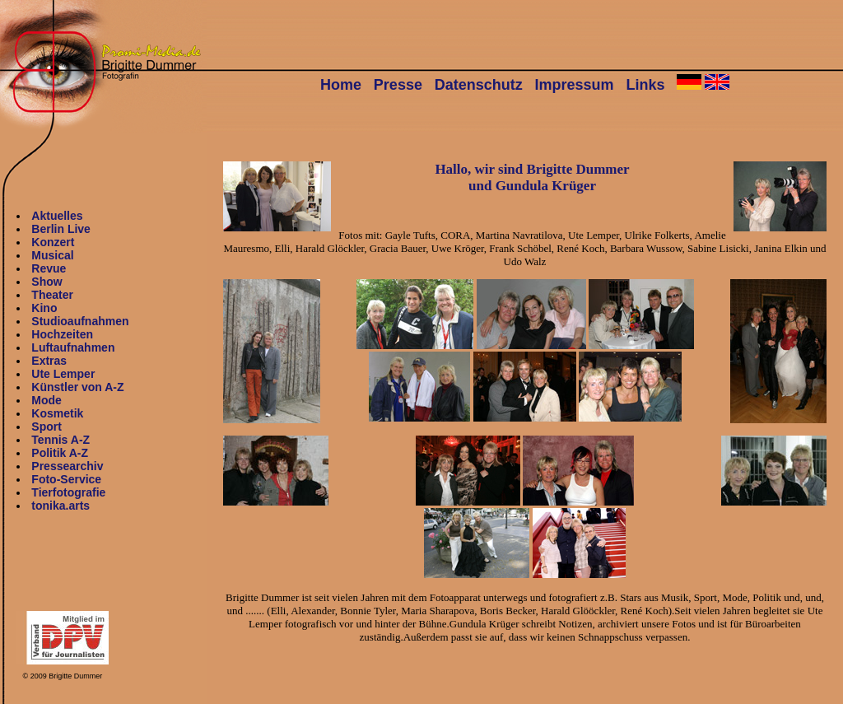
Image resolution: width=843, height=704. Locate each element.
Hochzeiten (62, 334)
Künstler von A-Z (77, 387)
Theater (52, 294)
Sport (46, 426)
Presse (398, 85)
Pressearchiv (67, 466)
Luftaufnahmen (72, 347)
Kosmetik (57, 413)
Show (46, 281)
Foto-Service (66, 479)
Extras (49, 360)
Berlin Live (61, 228)
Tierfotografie (68, 492)
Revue (48, 268)
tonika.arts (60, 505)
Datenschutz (479, 85)
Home (340, 85)
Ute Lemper (63, 373)
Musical (52, 255)
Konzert (52, 242)
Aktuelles (56, 215)
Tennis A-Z (60, 439)
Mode (46, 400)
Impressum (574, 85)
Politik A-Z (59, 452)
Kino (44, 308)
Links (645, 85)
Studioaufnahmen (79, 321)
